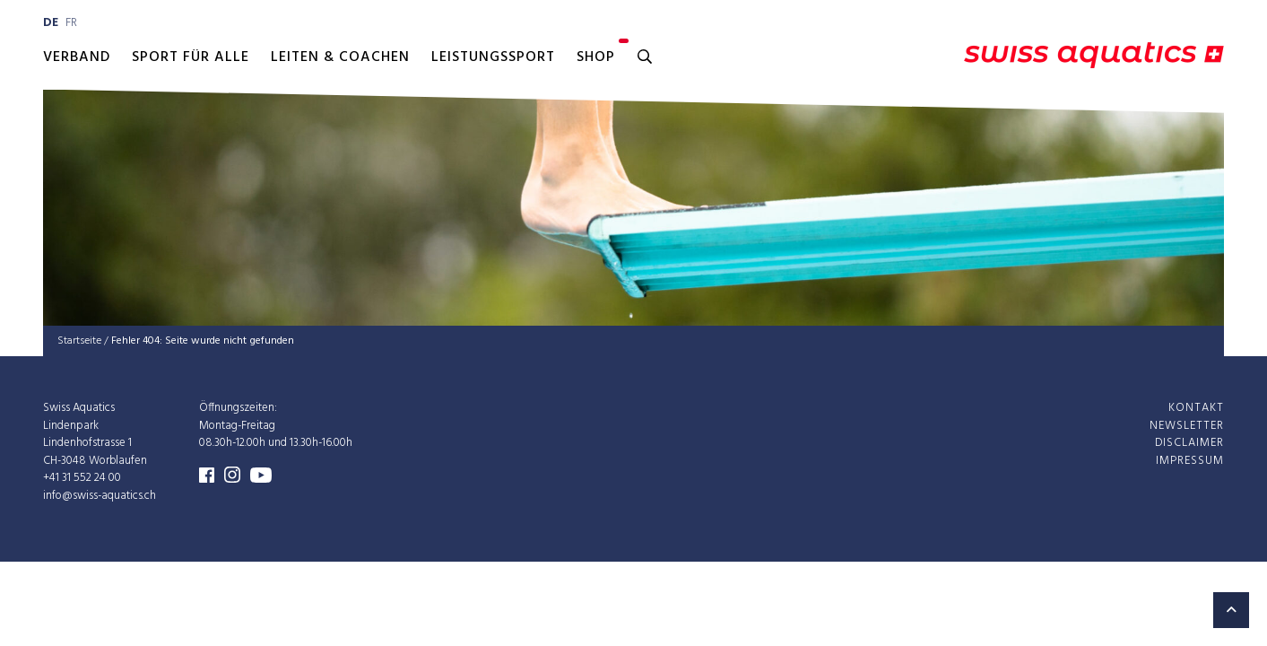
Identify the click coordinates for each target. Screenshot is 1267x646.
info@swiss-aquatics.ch (99, 494)
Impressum (1190, 459)
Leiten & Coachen (340, 57)
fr (71, 22)
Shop (596, 57)
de (50, 22)
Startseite (79, 341)
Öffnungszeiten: (238, 407)
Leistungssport (493, 57)
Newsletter (1187, 424)
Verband (76, 57)
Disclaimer (1189, 442)
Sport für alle (190, 57)
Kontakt (1196, 407)
